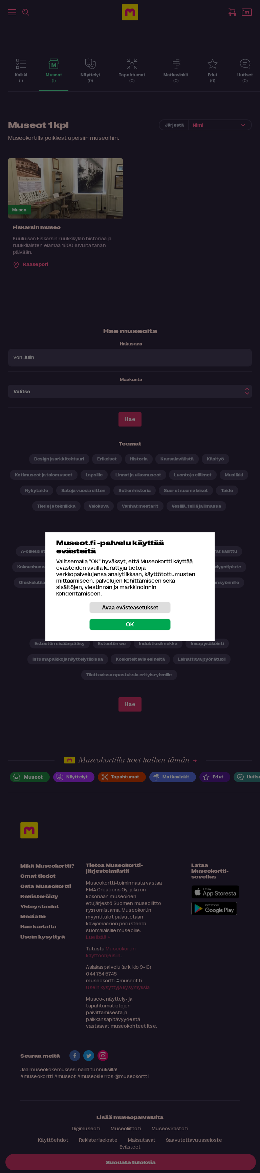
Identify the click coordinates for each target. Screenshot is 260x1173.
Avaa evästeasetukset (130, 607)
